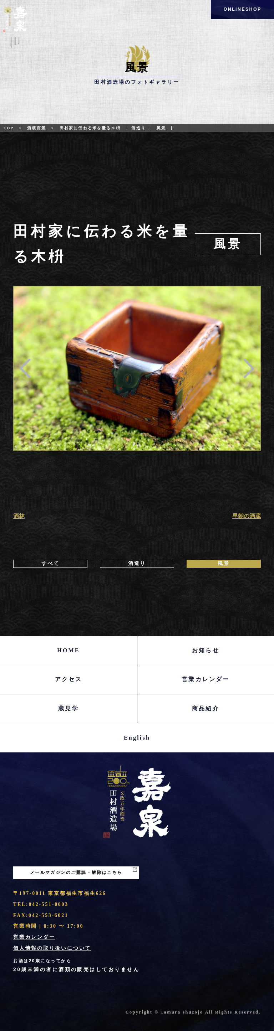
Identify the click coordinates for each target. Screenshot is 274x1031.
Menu (15, 46)
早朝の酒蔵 (246, 516)
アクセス (68, 679)
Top (9, 128)
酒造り (138, 128)
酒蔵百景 (36, 128)
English (137, 738)
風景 (161, 128)
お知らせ (205, 650)
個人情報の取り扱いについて (52, 948)
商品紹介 (205, 708)
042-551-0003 (48, 904)
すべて (50, 563)
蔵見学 (68, 708)
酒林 (19, 516)
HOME (68, 650)
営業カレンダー (205, 679)
